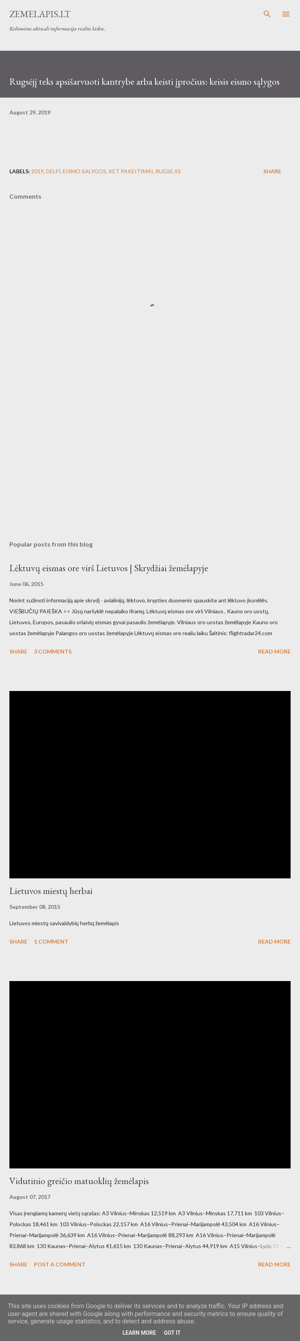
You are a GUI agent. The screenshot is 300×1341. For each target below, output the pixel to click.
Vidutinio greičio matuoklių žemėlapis (79, 1181)
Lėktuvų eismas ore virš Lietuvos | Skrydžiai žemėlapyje (108, 568)
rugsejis (168, 171)
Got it (172, 1333)
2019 (37, 171)
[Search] (267, 14)
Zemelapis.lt (40, 14)
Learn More (139, 1333)
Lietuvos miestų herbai (51, 891)
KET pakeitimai (131, 171)
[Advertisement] (150, 460)
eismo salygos (84, 171)
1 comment (51, 941)
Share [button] (272, 171)
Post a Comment (60, 1264)
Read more (274, 651)
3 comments (52, 651)
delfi (53, 171)
